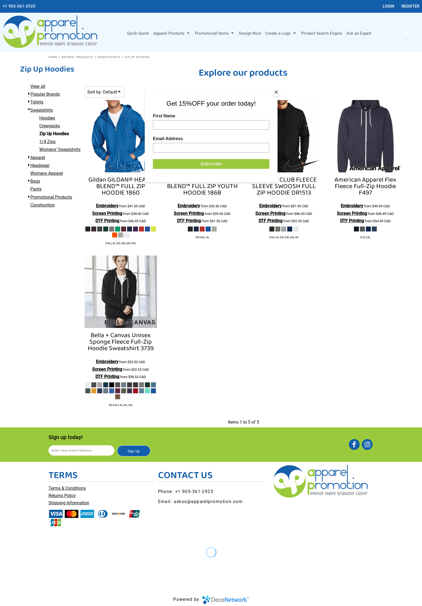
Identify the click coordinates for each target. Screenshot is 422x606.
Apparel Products (77, 57)
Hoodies (47, 118)
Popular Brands (45, 94)
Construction (42, 205)
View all (37, 86)
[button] (172, 33)
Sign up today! (66, 437)
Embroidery (107, 205)
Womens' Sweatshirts (59, 149)
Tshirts (36, 102)
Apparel (37, 157)
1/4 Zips (47, 141)
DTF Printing (107, 220)
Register (410, 6)
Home (53, 57)
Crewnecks (49, 125)
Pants (35, 189)
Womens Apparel (46, 173)
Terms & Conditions (67, 488)
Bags (35, 181)
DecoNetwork (225, 599)
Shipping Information (69, 502)
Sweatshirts (108, 57)
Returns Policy (62, 495)
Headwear (40, 165)
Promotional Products (51, 197)
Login (388, 6)
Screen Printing (107, 213)
